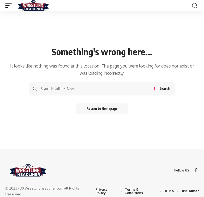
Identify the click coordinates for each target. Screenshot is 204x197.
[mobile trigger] (9, 5)
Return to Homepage (102, 109)
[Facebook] (196, 170)
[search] (195, 5)
